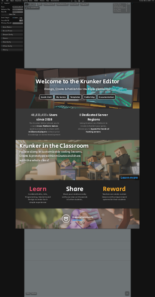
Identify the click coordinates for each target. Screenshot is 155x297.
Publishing (89, 96)
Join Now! (77, 220)
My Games (61, 96)
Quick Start (46, 96)
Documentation (106, 96)
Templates (75, 96)
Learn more (129, 177)
